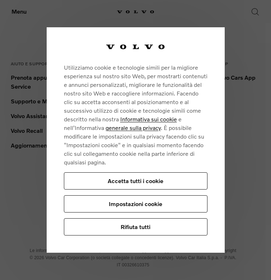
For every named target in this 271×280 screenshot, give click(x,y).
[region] (136, 140)
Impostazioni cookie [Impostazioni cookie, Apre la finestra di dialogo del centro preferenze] (135, 203)
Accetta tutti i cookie (135, 180)
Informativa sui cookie (148, 119)
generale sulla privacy (133, 127)
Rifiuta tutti (135, 226)
